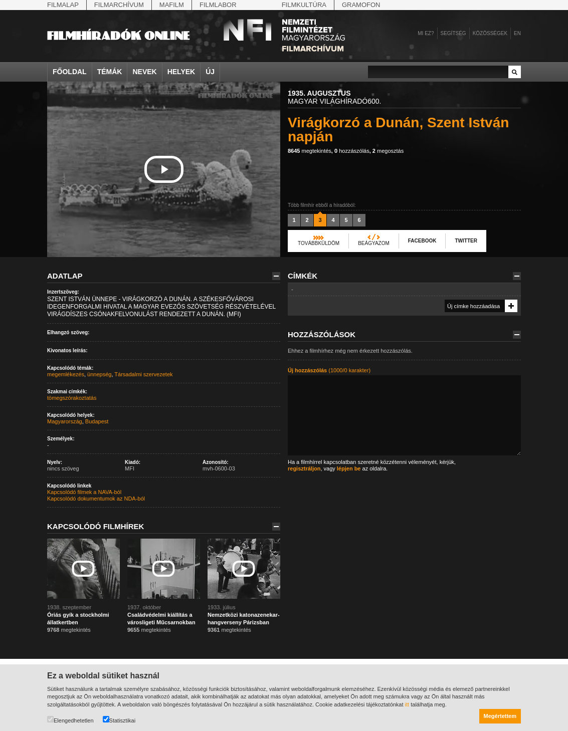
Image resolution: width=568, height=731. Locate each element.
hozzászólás (351, 151)
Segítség (453, 33)
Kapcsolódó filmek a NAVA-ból (84, 492)
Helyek (181, 72)
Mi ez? (426, 33)
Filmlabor (218, 5)
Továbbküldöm (318, 243)
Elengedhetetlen (70, 719)
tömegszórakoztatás (71, 398)
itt (407, 704)
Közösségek (490, 33)
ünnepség (99, 374)
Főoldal (70, 72)
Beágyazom (374, 243)
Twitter (466, 240)
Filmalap (63, 5)
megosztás (388, 151)
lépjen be (349, 468)
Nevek (144, 72)
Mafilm (171, 5)
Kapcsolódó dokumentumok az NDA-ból (96, 499)
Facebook (422, 240)
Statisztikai (119, 719)
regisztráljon (304, 468)
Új (210, 72)
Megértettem (500, 716)
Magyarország (64, 421)
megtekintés (309, 151)
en (517, 33)
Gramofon (361, 5)
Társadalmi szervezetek (143, 374)
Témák (109, 72)
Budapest (96, 421)
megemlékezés (65, 374)
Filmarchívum (119, 5)
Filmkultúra (304, 5)
